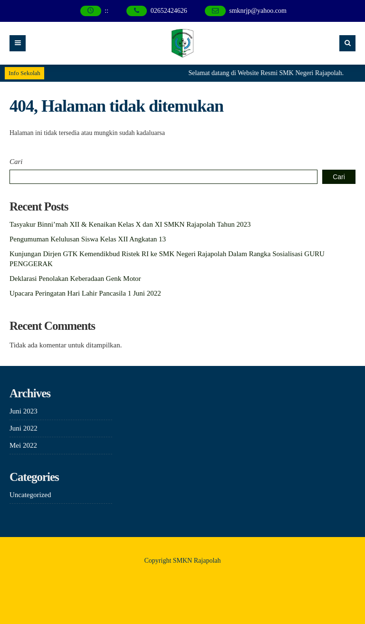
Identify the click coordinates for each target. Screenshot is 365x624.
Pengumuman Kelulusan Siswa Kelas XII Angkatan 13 (88, 239)
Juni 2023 (24, 411)
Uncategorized (30, 495)
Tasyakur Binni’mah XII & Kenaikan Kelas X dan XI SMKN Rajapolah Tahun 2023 (130, 224)
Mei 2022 (23, 445)
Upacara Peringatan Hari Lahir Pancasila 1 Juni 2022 (85, 293)
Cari (16, 161)
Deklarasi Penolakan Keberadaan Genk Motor (75, 278)
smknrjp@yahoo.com (258, 10)
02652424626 (169, 10)
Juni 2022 (24, 428)
